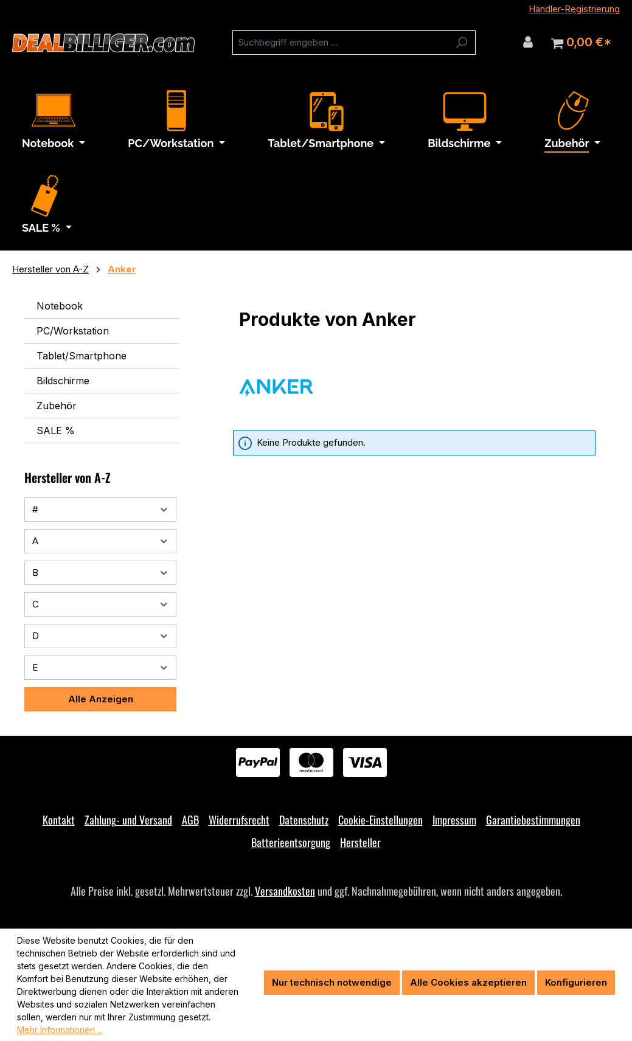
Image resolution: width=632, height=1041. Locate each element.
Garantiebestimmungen (533, 820)
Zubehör (56, 405)
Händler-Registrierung (574, 9)
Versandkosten (285, 891)
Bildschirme (62, 381)
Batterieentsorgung (290, 842)
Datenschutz (303, 820)
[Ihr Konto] (528, 42)
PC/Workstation (72, 331)
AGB (190, 820)
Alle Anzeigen (100, 699)
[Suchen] (461, 42)
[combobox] (340, 42)
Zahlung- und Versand (128, 820)
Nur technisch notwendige (332, 982)
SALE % (55, 430)
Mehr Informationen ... (60, 1030)
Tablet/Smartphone (81, 356)
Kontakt (59, 820)
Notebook (59, 306)
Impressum (454, 820)
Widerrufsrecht (239, 820)
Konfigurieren (576, 982)
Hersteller (360, 842)
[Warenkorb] (581, 42)
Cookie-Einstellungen (380, 820)
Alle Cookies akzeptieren (468, 982)
